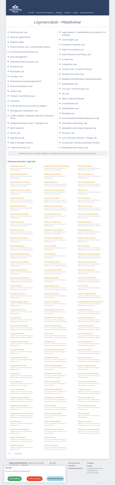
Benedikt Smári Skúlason (25, 240)
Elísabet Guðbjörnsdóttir (25, 304)
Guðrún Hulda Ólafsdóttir (25, 431)
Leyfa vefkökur (14, 478)
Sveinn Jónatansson (93, 335)
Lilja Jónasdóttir (59, 407)
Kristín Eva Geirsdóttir (59, 383)
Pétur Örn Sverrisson (93, 208)
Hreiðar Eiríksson (59, 256)
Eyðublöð (72, 12)
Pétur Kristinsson (93, 200)
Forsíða (9, 453)
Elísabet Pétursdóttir (25, 312)
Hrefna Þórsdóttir (59, 248)
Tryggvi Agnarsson (93, 391)
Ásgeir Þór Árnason (25, 200)
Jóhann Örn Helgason (59, 304)
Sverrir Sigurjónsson (93, 344)
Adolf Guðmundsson (25, 168)
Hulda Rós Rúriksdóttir (59, 264)
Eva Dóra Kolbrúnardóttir (25, 344)
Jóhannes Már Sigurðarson (59, 312)
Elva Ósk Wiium (25, 320)
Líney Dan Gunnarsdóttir (59, 415)
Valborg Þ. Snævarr (93, 423)
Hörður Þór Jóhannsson (59, 224)
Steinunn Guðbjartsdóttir (93, 296)
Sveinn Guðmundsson (93, 328)
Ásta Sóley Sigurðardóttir (25, 216)
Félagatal (62, 12)
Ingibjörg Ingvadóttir (59, 280)
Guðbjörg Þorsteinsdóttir (25, 407)
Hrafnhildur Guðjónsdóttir (59, 240)
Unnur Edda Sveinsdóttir (93, 407)
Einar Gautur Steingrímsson (25, 280)
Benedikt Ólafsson (25, 232)
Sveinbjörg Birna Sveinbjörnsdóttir (93, 304)
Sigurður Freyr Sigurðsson (93, 264)
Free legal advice (92, 470)
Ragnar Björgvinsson (93, 232)
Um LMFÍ (31, 12)
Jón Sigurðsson (59, 344)
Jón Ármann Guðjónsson (59, 328)
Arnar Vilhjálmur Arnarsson (25, 184)
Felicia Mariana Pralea (25, 367)
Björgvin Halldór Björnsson (25, 256)
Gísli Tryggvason (25, 383)
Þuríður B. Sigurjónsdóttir (93, 367)
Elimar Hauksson (25, 288)
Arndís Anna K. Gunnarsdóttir (25, 192)
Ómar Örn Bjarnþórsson (93, 184)
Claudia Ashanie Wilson (25, 272)
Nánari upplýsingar (55, 478)
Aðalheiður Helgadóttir (59, 176)
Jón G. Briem (59, 335)
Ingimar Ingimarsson (59, 288)
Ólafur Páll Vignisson (93, 176)
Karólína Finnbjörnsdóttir (59, 367)
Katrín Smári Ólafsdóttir (59, 375)
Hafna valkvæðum (34, 478)
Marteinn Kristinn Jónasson (59, 431)
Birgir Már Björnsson (25, 248)
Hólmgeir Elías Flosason (59, 216)
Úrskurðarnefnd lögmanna (46, 12)
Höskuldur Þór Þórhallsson (59, 232)
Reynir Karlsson (93, 248)
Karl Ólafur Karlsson (59, 359)
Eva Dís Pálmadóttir (25, 335)
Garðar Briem (25, 375)
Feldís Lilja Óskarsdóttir (25, 359)
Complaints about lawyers (95, 468)
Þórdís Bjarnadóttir (93, 352)
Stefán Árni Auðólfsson (93, 272)
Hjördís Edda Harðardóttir (59, 208)
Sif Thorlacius (93, 288)
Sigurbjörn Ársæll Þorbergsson (93, 256)
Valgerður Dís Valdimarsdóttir (93, 431)
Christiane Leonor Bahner (25, 264)
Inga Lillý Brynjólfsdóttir (59, 272)
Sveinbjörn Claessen (93, 312)
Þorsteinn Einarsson (93, 359)
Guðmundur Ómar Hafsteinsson (25, 415)
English (81, 12)
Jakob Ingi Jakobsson (59, 296)
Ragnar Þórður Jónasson (93, 240)
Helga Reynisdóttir (25, 447)
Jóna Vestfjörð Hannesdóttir (59, 352)
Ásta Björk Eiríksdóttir (25, 208)
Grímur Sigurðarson (25, 391)
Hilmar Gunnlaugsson (59, 200)
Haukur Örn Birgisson (25, 439)
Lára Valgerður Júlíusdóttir (59, 399)
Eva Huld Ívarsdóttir (25, 352)
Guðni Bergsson (25, 423)
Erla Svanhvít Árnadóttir (25, 328)
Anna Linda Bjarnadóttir (25, 176)
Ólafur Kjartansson (93, 168)
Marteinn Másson (59, 439)
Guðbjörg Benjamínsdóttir (25, 399)
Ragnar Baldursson (93, 224)
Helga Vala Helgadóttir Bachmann (59, 168)
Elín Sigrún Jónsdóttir (25, 296)
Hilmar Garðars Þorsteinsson (59, 192)
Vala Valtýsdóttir (93, 415)
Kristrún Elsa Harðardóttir (59, 391)
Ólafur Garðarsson (59, 447)
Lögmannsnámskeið (94, 12)
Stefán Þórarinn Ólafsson (93, 280)
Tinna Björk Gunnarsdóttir (93, 383)
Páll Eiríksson (93, 192)
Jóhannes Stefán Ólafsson (59, 320)
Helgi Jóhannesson (59, 184)
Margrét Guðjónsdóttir (59, 423)
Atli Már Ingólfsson (25, 224)
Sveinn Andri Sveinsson (93, 320)
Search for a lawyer (93, 472)
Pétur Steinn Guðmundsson (93, 216)
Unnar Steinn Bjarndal (93, 399)
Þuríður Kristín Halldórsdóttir (93, 375)
